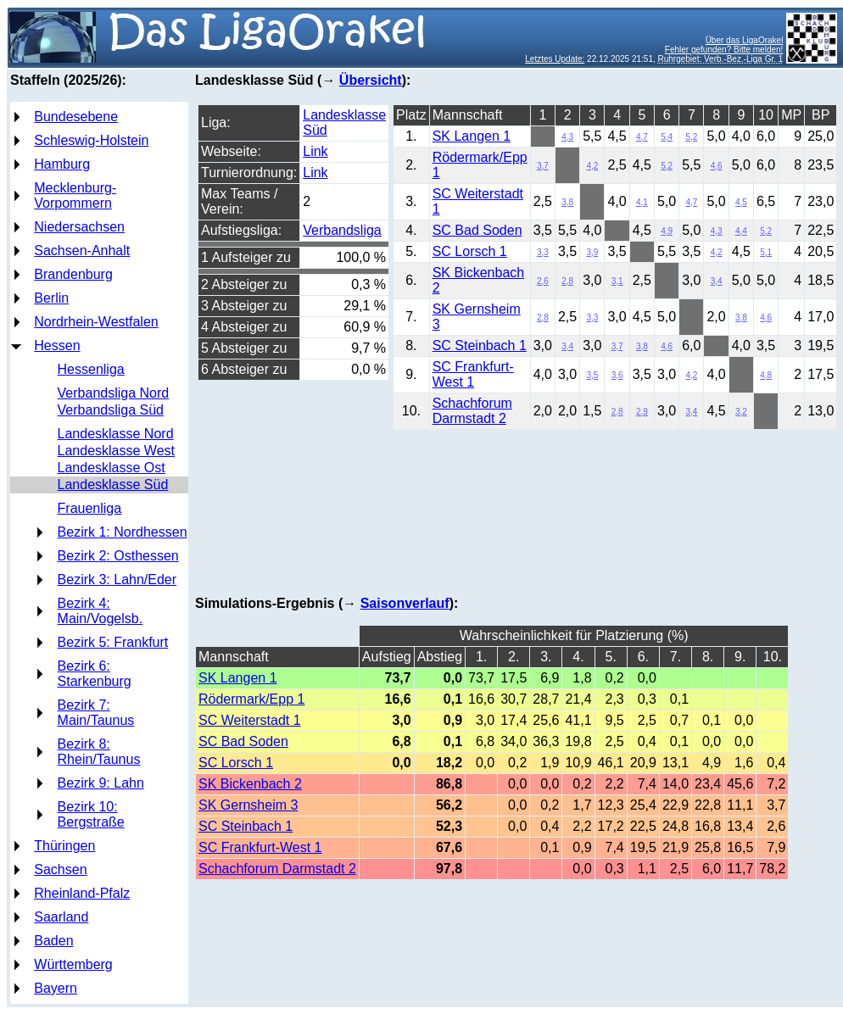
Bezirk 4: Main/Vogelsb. (100, 611)
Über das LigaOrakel (745, 40)
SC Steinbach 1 (480, 345)
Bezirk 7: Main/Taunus (96, 712)
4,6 (717, 165)
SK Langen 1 (472, 136)
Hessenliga (91, 369)
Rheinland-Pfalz (82, 893)
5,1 (766, 252)
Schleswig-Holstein (91, 140)
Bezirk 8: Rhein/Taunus (99, 751)
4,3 (567, 137)
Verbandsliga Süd (111, 410)
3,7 (543, 165)
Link (315, 151)
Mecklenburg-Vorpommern (75, 195)
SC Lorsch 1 (470, 251)
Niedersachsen (79, 227)
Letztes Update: (554, 59)
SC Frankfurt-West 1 (473, 374)
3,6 (617, 375)
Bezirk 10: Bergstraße (91, 814)
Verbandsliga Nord (114, 393)
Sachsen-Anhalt (82, 250)
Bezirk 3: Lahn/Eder (117, 579)
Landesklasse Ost (111, 467)
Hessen (57, 345)
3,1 (617, 281)
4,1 (642, 202)
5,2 (691, 137)
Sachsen (60, 869)
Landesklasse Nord (116, 433)
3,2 (741, 411)
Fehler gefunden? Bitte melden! (724, 49)
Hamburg (62, 164)
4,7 (642, 137)
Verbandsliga (342, 230)
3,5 (592, 375)
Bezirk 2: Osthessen (118, 556)
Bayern (55, 988)
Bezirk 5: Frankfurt (113, 642)
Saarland (61, 917)
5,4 (667, 137)
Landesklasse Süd (113, 484)
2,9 (642, 411)
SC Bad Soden (477, 230)
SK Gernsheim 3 (248, 805)
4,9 (667, 231)
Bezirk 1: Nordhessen (122, 532)
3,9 (592, 252)
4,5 (741, 202)
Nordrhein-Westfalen (96, 322)
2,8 (567, 281)
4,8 (766, 375)
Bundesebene (76, 116)
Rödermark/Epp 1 (251, 699)
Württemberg (73, 964)
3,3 (543, 252)
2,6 (543, 281)
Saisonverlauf (404, 603)
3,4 (717, 281)
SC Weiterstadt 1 (249, 720)
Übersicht (370, 80)
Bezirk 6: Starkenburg (94, 673)
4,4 (741, 231)
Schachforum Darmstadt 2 (472, 411)
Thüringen (64, 845)
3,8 (567, 202)
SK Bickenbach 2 (250, 784)
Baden (53, 940)
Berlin (51, 298)
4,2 (592, 165)
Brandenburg (73, 274)
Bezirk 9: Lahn (101, 783)
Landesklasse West (116, 450)
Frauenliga (90, 508)
